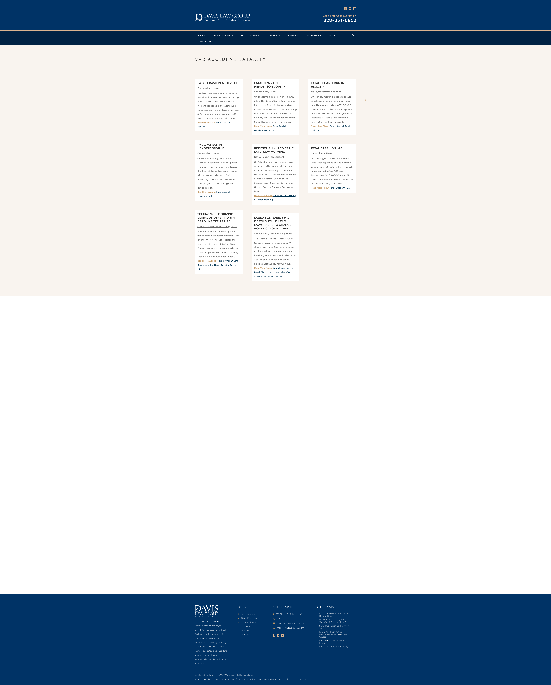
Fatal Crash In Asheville (217, 83)
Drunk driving (277, 233)
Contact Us (205, 41)
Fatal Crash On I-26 (326, 148)
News (332, 35)
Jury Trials (273, 35)
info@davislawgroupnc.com (290, 623)
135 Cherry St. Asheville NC (289, 614)
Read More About (217, 264)
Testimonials (313, 35)
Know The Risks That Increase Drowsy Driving (333, 614)
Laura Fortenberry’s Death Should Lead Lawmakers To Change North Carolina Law (273, 272)
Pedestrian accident (272, 157)
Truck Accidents (223, 35)
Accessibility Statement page (292, 679)
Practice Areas (250, 35)
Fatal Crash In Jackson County (333, 646)
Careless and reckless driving (213, 226)
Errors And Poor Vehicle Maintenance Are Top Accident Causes (334, 634)
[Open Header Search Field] (353, 35)
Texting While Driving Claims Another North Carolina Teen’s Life (216, 218)
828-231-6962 (339, 20)
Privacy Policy (247, 631)
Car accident (204, 88)
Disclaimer (246, 626)
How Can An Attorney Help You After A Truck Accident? (332, 620)
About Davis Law (249, 618)
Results (293, 35)
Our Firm (200, 35)
